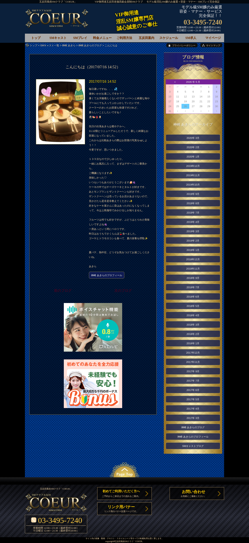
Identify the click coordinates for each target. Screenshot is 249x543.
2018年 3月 (193, 324)
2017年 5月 (193, 399)
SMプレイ (80, 37)
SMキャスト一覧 (49, 45)
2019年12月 (193, 166)
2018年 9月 (193, 278)
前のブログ (63, 291)
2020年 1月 (193, 156)
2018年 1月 (193, 343)
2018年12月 (193, 259)
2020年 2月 (193, 147)
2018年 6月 (193, 296)
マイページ (213, 37)
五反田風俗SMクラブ (124, 541)
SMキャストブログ (193, 446)
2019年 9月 (193, 194)
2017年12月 (193, 352)
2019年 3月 (193, 231)
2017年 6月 (193, 390)
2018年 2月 (193, 334)
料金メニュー (102, 37)
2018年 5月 (193, 306)
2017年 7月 (193, 380)
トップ (33, 45)
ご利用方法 (124, 37)
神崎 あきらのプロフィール (106, 275)
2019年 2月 (193, 240)
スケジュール (168, 37)
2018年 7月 (193, 287)
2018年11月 (193, 268)
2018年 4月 (193, 315)
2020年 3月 (193, 138)
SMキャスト (58, 37)
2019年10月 (193, 184)
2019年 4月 (193, 222)
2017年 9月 (193, 371)
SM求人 (190, 37)
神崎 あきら (68, 45)
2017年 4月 (193, 408)
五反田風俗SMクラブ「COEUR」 (58, 1)
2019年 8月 (193, 203)
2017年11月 (193, 362)
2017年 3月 (193, 418)
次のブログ (123, 291)
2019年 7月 (193, 212)
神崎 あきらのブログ (90, 45)
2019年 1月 (193, 250)
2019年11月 (193, 175)
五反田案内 (146, 37)
